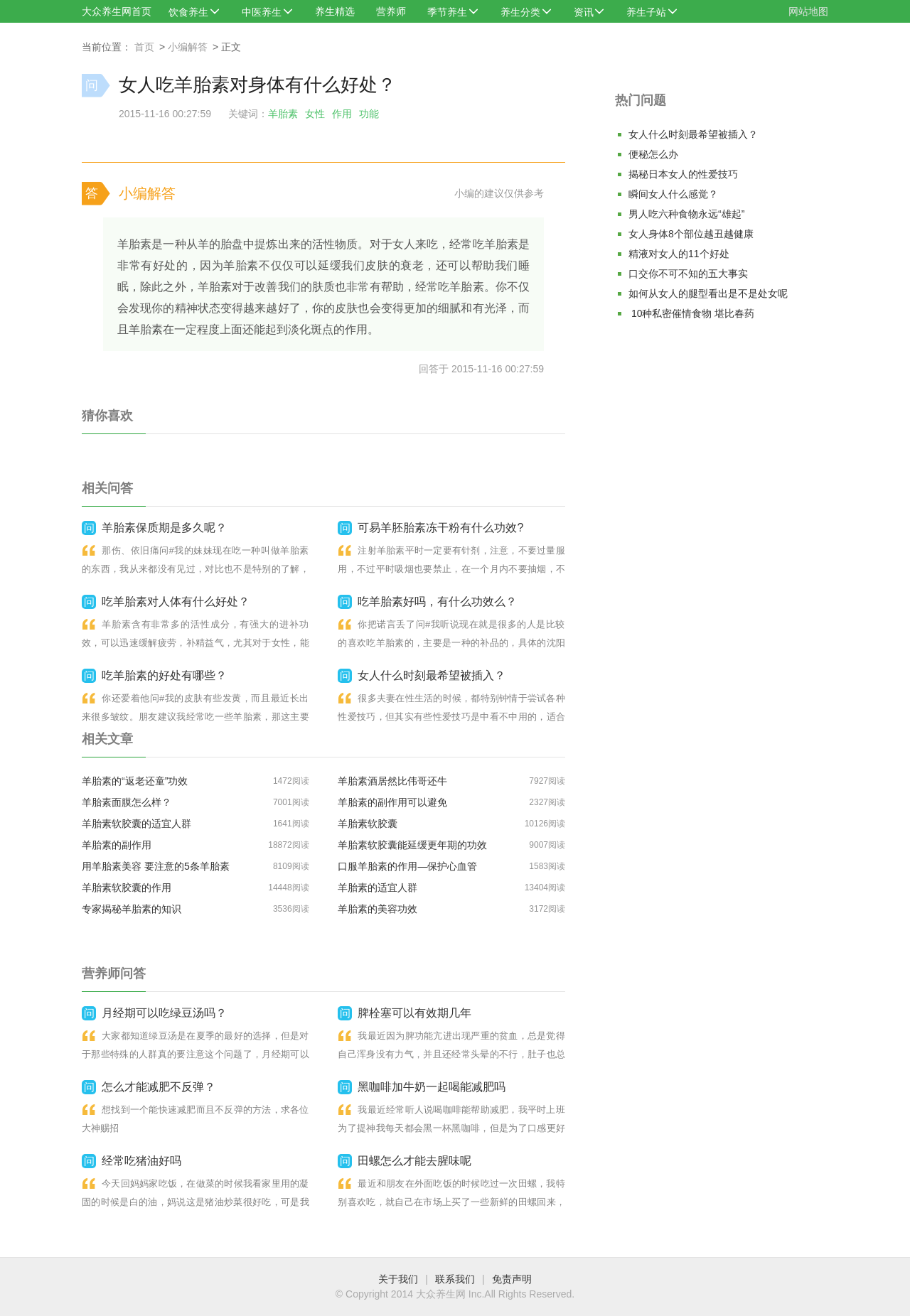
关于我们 (398, 1279)
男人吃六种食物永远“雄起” (686, 214)
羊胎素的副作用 (116, 845)
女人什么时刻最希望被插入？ (693, 134)
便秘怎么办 (653, 154)
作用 (342, 113)
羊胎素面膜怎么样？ (126, 802)
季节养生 (447, 12)
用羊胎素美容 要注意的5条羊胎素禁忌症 (156, 869)
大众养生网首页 (116, 11)
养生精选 (335, 11)
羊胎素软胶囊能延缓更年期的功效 (412, 845)
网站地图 (808, 11)
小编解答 (188, 47)
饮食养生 (188, 12)
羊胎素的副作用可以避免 (392, 802)
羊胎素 (283, 113)
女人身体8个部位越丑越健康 (691, 233)
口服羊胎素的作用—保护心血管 (407, 866)
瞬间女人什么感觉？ (673, 194)
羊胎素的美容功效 (377, 909)
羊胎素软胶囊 (367, 823)
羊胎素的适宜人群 (377, 887)
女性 (315, 113)
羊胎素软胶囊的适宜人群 (136, 823)
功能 (369, 113)
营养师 (391, 11)
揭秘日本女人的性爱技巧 (683, 174)
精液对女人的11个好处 (678, 253)
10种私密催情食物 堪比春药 (691, 313)
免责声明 (512, 1279)
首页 (144, 47)
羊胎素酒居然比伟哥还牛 (392, 781)
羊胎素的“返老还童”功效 (135, 781)
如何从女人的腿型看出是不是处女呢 (708, 293)
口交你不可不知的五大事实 (688, 273)
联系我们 (455, 1279)
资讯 (584, 12)
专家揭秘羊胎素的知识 (131, 909)
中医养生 (262, 12)
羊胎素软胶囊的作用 (126, 887)
